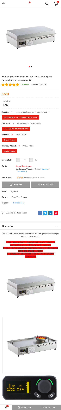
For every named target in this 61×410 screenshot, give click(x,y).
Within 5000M (9, 151)
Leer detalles (19, 203)
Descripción (8, 226)
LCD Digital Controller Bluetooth (16, 129)
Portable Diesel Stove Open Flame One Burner (21, 117)
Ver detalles (21, 172)
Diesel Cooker (9, 140)
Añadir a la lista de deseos (14, 213)
